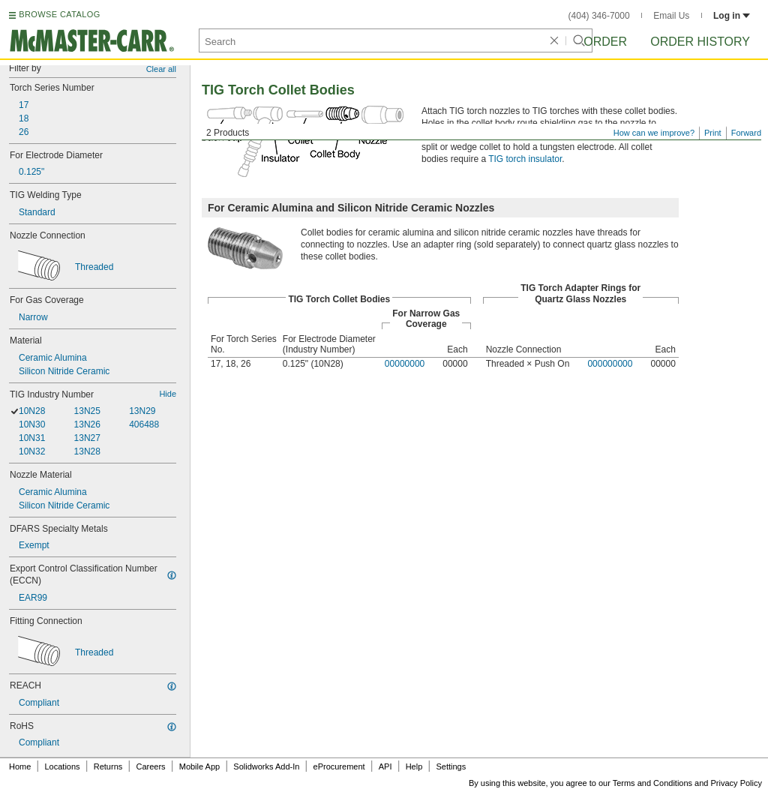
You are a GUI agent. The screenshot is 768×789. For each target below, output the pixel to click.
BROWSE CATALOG (59, 14)
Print (713, 132)
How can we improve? (654, 132)
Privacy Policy (736, 783)
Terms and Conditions (652, 783)
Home (20, 766)
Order (605, 41)
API (385, 766)
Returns (108, 766)
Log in (731, 15)
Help (414, 766)
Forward (746, 132)
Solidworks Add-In (266, 766)
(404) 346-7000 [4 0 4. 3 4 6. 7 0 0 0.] (599, 15)
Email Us (671, 15)
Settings (451, 766)
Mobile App (199, 766)
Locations (62, 766)
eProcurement (339, 766)
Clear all (161, 69)
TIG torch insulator (525, 159)
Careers (150, 766)
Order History (700, 41)
